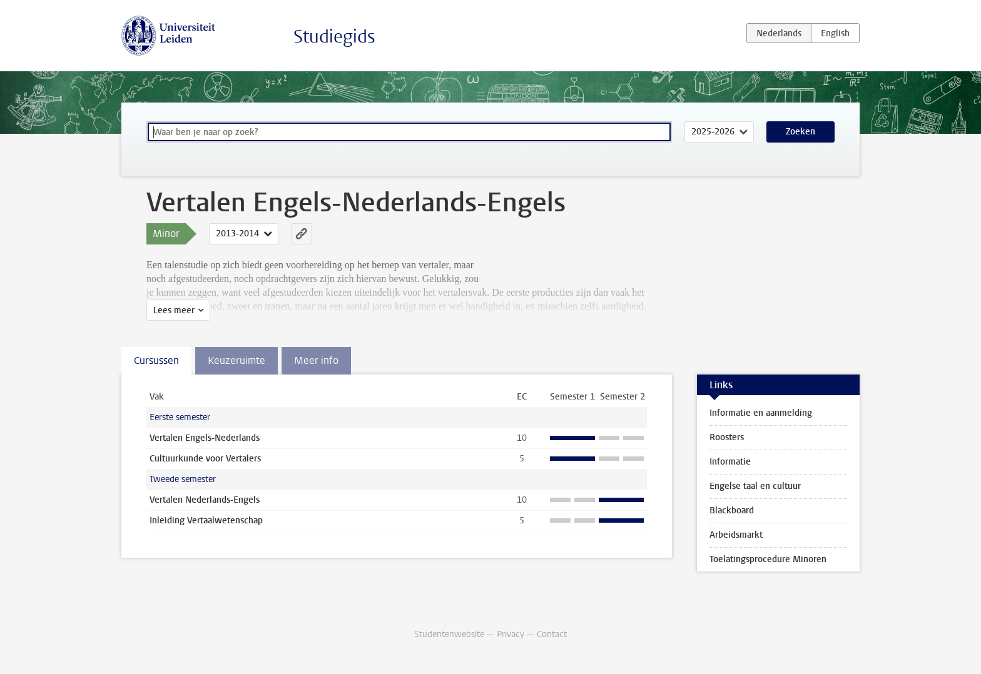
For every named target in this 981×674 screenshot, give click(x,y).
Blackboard (731, 510)
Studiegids (334, 36)
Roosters (726, 437)
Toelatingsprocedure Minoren (767, 559)
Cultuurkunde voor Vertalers (205, 459)
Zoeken (800, 132)
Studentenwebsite (449, 634)
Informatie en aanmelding (760, 413)
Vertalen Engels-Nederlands (205, 438)
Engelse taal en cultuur (755, 486)
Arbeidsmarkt (736, 535)
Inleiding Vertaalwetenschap (206, 520)
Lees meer (174, 310)
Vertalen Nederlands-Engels (205, 500)
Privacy (510, 634)
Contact (552, 634)
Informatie (730, 462)
